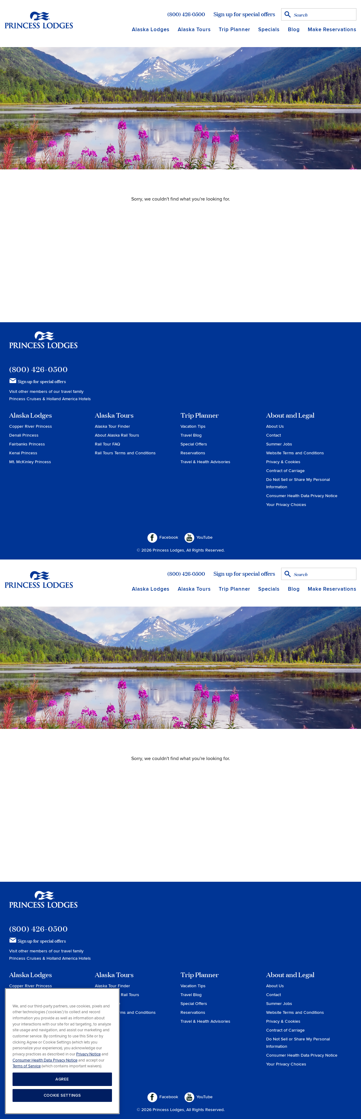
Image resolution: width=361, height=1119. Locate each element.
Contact (273, 435)
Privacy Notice (88, 1054)
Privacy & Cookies (283, 461)
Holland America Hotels (69, 398)
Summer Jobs (279, 444)
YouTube (198, 538)
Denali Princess (24, 435)
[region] (62, 1051)
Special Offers (193, 444)
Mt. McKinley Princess (30, 461)
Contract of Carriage (285, 470)
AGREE (62, 1079)
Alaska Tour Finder (112, 426)
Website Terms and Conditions (295, 453)
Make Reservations (332, 29)
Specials (269, 29)
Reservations (192, 453)
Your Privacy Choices (286, 504)
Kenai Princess (23, 453)
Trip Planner (234, 29)
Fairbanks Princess (27, 444)
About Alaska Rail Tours (117, 435)
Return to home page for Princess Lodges (39, 20)
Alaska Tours (194, 29)
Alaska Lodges (150, 29)
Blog (294, 29)
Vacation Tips (193, 426)
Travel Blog (191, 435)
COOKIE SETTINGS (62, 1095)
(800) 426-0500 (186, 14)
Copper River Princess (30, 426)
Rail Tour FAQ (107, 444)
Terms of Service (27, 1066)
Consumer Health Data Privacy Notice (301, 495)
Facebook (162, 538)
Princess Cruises (26, 398)
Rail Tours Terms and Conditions (125, 453)
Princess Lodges (43, 343)
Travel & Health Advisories (205, 461)
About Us (275, 426)
